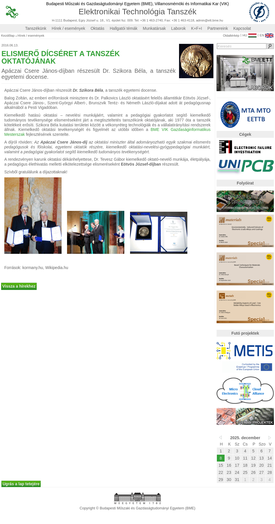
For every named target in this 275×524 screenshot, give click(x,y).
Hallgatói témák (124, 28)
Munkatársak (154, 28)
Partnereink (217, 28)
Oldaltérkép (231, 35)
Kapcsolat (242, 28)
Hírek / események (68, 28)
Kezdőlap (8, 35)
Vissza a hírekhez (19, 286)
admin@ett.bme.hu (209, 20)
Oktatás (97, 28)
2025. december (245, 437)
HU (249, 34)
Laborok (178, 28)
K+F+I (196, 28)
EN (267, 34)
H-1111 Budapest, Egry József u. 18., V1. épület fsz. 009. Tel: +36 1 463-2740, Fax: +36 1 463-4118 (123, 20)
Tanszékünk (35, 28)
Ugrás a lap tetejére (21, 484)
